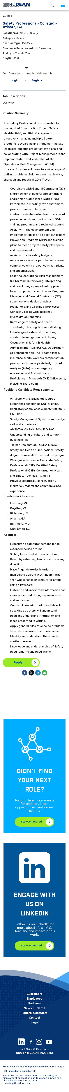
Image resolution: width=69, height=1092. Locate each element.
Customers (35, 994)
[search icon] (52, 5)
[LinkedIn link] (21, 1041)
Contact (34, 1017)
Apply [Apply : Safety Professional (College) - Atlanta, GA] (18, 662)
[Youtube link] (49, 1042)
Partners (34, 1003)
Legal (34, 1022)
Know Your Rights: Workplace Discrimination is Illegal (33, 1067)
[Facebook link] (31, 1042)
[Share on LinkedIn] (38, 672)
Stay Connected (31, 822)
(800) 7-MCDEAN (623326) (34, 1053)
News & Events (34, 1008)
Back (8, 16)
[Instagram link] (39, 1041)
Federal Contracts (34, 1013)
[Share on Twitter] (31, 672)
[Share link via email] (44, 672)
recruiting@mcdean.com (17, 1083)
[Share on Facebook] (24, 672)
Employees (34, 998)
